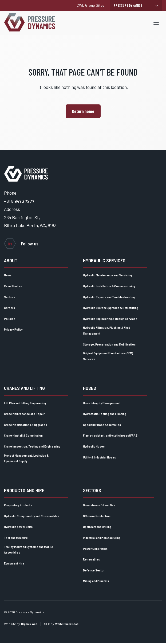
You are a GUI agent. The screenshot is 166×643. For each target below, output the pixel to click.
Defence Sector (94, 570)
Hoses (89, 388)
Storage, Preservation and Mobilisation (109, 344)
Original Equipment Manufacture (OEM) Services (108, 356)
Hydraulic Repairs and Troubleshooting (109, 297)
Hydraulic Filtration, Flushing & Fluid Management (106, 330)
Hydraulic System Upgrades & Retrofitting (110, 307)
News (7, 275)
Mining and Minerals (96, 581)
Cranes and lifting (24, 388)
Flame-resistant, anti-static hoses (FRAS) (110, 435)
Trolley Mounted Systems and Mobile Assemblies (28, 549)
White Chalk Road (66, 624)
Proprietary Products (18, 505)
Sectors (9, 297)
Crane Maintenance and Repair (24, 413)
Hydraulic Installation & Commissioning (109, 286)
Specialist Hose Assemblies (102, 424)
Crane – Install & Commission (23, 435)
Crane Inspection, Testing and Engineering (32, 446)
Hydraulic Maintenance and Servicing (107, 275)
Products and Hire (24, 490)
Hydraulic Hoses (94, 446)
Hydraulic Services (104, 260)
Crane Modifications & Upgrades (25, 424)
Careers (9, 307)
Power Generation (95, 548)
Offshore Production (96, 516)
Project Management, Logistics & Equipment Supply (26, 458)
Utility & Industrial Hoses (99, 457)
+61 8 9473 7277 (19, 201)
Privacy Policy (13, 329)
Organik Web (29, 624)
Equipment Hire (14, 563)
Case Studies (13, 286)
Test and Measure (16, 537)
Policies (9, 318)
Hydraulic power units (18, 526)
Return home (83, 111)
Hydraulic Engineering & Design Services (110, 318)
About (10, 260)
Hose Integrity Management (101, 403)
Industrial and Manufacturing (101, 537)
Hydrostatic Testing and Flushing (104, 413)
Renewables (91, 559)
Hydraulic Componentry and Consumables (31, 516)
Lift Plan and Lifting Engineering (25, 403)
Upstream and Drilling (97, 526)
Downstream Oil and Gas (99, 505)
